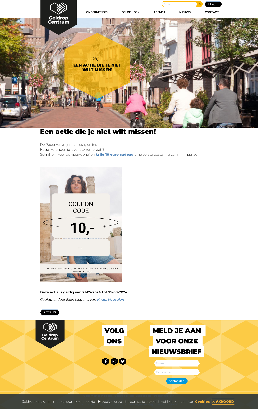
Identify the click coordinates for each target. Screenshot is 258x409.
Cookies (202, 402)
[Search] (179, 4)
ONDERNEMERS (97, 12)
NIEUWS (185, 12)
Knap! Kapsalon (110, 300)
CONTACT (212, 12)
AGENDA (159, 12)
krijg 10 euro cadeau (114, 154)
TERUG (50, 312)
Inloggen (213, 4)
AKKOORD (223, 402)
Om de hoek (130, 12)
